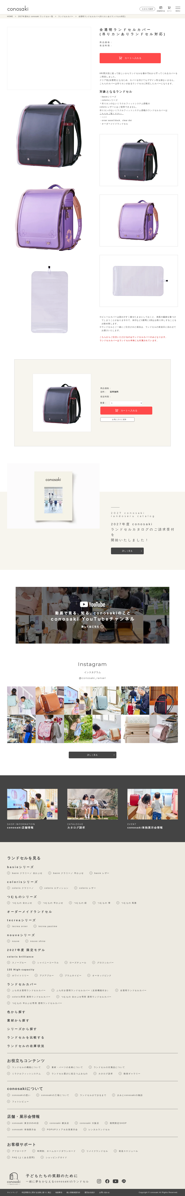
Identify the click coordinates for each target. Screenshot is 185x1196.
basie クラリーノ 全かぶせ (25, 873)
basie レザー (100, 873)
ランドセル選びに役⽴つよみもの (67, 1073)
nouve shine (35, 941)
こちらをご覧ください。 (112, 113)
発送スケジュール (126, 1150)
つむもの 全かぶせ (19, 902)
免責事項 (58, 1192)
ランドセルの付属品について (107, 1067)
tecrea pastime (45, 926)
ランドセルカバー (65, 16)
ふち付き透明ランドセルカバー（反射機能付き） (81, 990)
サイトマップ (12, 1192)
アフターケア (17, 1150)
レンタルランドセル (97, 1129)
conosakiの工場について (52, 1095)
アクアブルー (44, 975)
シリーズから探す (22, 1029)
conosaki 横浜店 (57, 1123)
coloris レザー (85, 887)
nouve (13, 941)
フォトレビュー (18, 1101)
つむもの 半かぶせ (50, 902)
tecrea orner (17, 926)
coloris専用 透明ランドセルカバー (29, 996)
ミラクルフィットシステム (24, 1073)
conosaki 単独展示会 (21, 1129)
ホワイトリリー (18, 975)
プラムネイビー (71, 975)
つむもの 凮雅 (126, 902)
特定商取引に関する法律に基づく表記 (36, 1192)
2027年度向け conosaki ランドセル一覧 (35, 16)
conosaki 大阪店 (87, 1123)
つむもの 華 (102, 902)
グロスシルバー (103, 962)
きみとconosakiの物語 (127, 1095)
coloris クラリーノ (20, 887)
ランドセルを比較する (26, 1037)
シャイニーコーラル (45, 962)
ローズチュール (76, 962)
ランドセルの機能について (24, 1067)
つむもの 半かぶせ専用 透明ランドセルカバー (34, 1003)
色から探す (16, 1012)
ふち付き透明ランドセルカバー (26, 990)
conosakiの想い (19, 1095)
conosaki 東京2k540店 (23, 1123)
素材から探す (18, 1020)
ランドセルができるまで (90, 1095)
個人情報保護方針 (73, 1192)
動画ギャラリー (130, 1073)
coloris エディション (54, 887)
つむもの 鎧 (78, 902)
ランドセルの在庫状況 (26, 1046)
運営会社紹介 (90, 1192)
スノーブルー (17, 962)
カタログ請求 (147, 9)
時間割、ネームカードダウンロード (54, 1150)
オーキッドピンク (99, 975)
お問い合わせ (104, 1192)
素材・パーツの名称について (65, 1067)
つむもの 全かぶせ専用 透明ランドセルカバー (83, 996)
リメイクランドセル (95, 1150)
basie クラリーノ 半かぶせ (66, 873)
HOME (10, 16)
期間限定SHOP (116, 1123)
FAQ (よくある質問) (21, 1157)
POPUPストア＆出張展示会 (60, 1129)
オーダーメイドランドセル (30, 911)
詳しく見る (127, 551)
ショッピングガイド (54, 1157)
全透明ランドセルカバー (131, 990)
